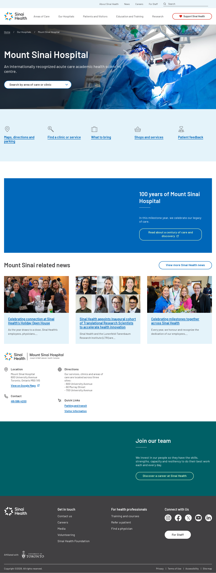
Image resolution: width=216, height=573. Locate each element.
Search (171, 4)
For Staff (153, 4)
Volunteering (66, 535)
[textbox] (34, 84)
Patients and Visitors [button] (95, 16)
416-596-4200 (18, 401)
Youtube (198, 517)
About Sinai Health (109, 4)
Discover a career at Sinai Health (165, 476)
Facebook (178, 517)
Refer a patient (121, 522)
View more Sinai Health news (185, 265)
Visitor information (75, 410)
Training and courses (125, 516)
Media (61, 528)
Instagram (168, 517)
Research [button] (158, 16)
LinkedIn (208, 517)
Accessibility (192, 568)
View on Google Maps (25, 385)
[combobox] (37, 84)
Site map (207, 568)
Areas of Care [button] (42, 16)
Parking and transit (75, 405)
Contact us (65, 516)
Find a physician (121, 528)
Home (7, 32)
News (127, 4)
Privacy (160, 568)
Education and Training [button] (129, 16)
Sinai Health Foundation (74, 541)
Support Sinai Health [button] (194, 16)
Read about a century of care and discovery (170, 234)
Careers (139, 4)
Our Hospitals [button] (66, 16)
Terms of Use (174, 568)
